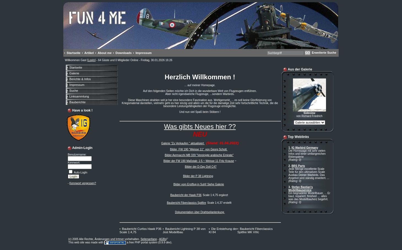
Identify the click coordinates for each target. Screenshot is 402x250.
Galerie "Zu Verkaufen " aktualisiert (182, 143)
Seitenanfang (148, 239)
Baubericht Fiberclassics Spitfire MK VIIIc (255, 230)
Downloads (123, 53)
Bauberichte (77, 102)
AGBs (162, 239)
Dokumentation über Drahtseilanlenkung (200, 212)
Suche (73, 90)
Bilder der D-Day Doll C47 (200, 166)
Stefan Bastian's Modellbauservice (301, 189)
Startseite (73, 53)
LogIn (91, 60)
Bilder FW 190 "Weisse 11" (187, 149)
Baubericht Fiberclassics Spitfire (186, 202)
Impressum (143, 53)
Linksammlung (79, 96)
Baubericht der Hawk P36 (185, 195)
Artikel (89, 53)
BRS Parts (298, 165)
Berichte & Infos (80, 79)
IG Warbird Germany (305, 147)
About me (105, 53)
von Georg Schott (216, 149)
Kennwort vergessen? (82, 183)
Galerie (74, 73)
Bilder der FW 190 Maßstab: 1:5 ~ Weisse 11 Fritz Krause (199, 160)
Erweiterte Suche (324, 52)
